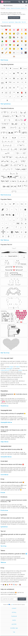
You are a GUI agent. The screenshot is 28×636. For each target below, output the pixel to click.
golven (20, 370)
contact (14, 608)
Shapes (11, 366)
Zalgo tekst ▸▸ (4, 441)
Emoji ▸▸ (3, 492)
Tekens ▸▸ (3, 562)
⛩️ (12, 584)
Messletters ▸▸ (4, 406)
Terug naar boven (14, 17)
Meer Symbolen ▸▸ (6, 104)
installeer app (14, 628)
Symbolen (11, 22)
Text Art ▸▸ (3, 546)
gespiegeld (9, 368)
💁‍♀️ (20, 584)
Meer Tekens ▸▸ (5, 240)
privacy (14, 612)
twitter (14, 620)
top (14, 632)
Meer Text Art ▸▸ (5, 353)
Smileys (8, 8)
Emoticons (5, 22)
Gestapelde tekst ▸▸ (6, 457)
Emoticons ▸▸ (4, 510)
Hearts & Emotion (15, 8)
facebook (14, 616)
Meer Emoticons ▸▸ (6, 195)
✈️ (14, 584)
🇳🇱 (3, 584)
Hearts (23, 8)
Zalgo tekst (18, 22)
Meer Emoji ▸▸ (4, 60)
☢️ (5, 584)
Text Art (24, 22)
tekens (18, 366)
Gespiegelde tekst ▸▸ (6, 422)
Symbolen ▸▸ (4, 527)
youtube (14, 624)
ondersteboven (5, 370)
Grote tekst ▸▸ (4, 474)
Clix (12, 604)
